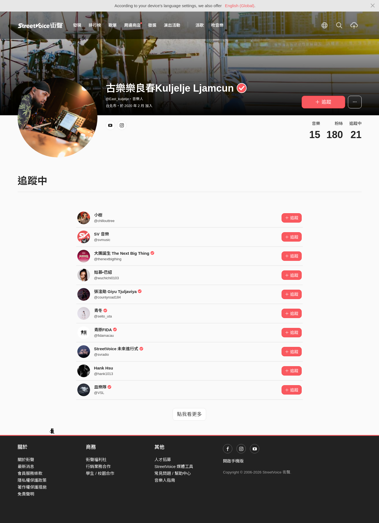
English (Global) (239, 5)
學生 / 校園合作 (100, 473)
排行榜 (95, 25)
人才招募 (162, 459)
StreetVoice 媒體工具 (173, 466)
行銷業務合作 (98, 466)
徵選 (152, 25)
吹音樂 (217, 25)
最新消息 (26, 466)
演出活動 (172, 25)
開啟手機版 (233, 461)
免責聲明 (26, 494)
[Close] (373, 5)
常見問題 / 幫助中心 (172, 473)
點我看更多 (189, 414)
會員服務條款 (30, 473)
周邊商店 (133, 25)
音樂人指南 (164, 480)
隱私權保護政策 (32, 480)
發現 (77, 25)
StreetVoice (40, 25)
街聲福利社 (96, 459)
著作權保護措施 (32, 487)
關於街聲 (26, 459)
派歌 (199, 25)
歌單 (112, 25)
